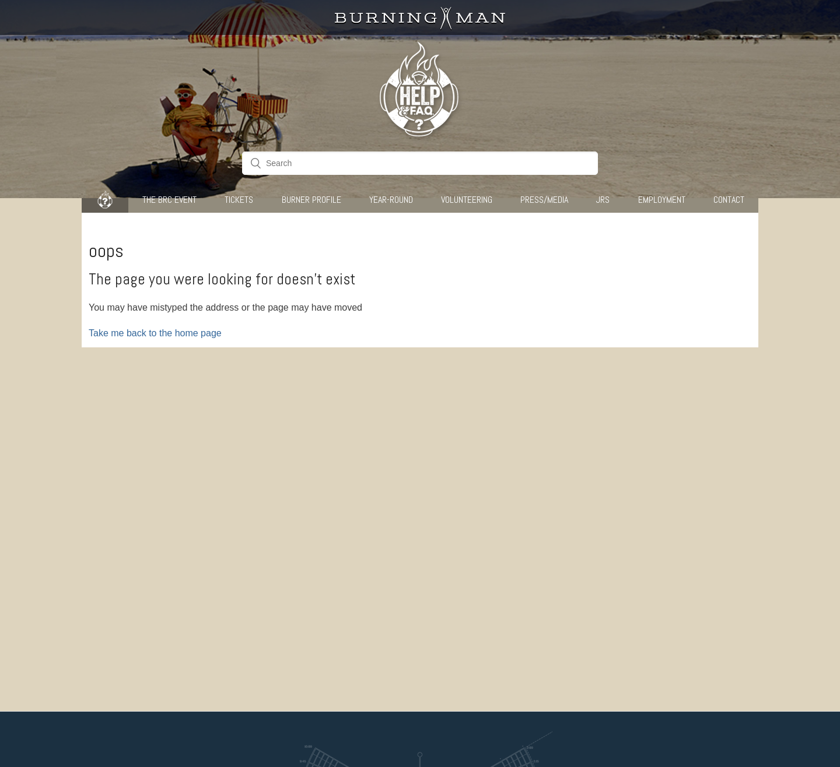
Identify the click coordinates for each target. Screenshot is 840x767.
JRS (603, 199)
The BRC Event (169, 199)
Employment (661, 199)
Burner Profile (311, 199)
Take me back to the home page (155, 333)
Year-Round (391, 199)
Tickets (239, 199)
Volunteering (466, 199)
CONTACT (728, 199)
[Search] (420, 163)
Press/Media (544, 199)
